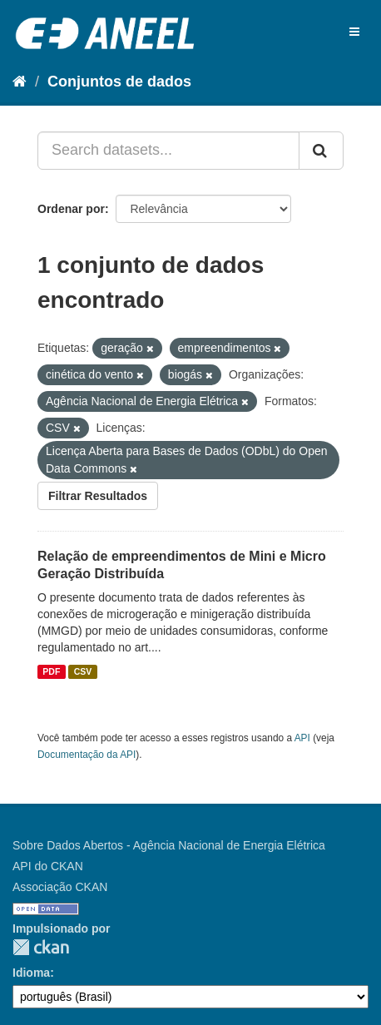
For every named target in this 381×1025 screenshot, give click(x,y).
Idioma (31, 972)
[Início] (19, 81)
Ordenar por (71, 208)
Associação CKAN (59, 887)
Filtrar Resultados (97, 496)
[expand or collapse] (354, 31)
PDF (51, 671)
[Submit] (321, 150)
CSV (83, 671)
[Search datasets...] (168, 150)
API (302, 738)
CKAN (40, 947)
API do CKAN (47, 866)
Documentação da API (86, 754)
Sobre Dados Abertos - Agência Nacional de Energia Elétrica (168, 845)
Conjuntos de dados (119, 81)
